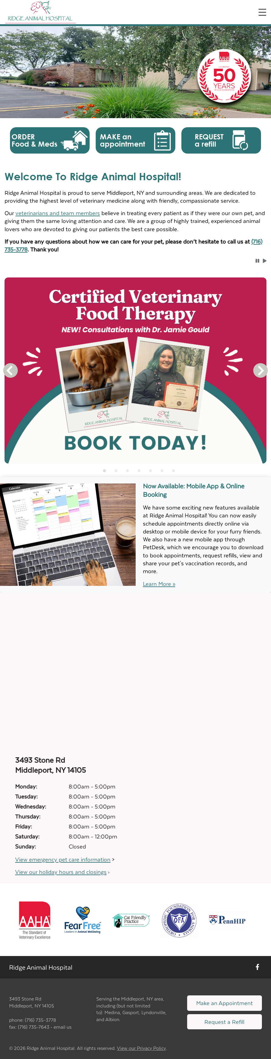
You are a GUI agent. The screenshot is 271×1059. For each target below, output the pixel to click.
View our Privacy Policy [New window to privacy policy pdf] (141, 1048)
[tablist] (135, 470)
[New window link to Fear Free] (83, 919)
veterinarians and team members (57, 212)
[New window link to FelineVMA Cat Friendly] (131, 919)
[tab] (104, 470)
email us (62, 1027)
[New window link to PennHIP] (227, 919)
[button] (50, 140)
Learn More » (159, 584)
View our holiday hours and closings (61, 871)
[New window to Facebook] (257, 967)
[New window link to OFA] (179, 919)
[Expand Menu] (262, 12)
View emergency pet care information (63, 859)
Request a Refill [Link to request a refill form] (224, 1021)
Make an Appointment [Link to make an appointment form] (224, 1002)
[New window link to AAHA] (35, 919)
